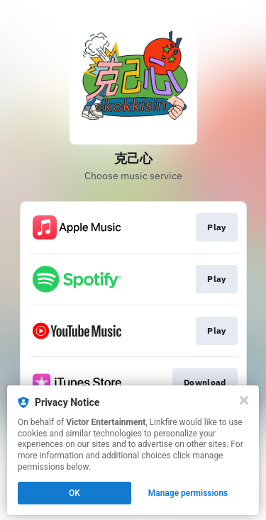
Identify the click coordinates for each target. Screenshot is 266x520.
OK (74, 493)
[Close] (244, 400)
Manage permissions (188, 493)
